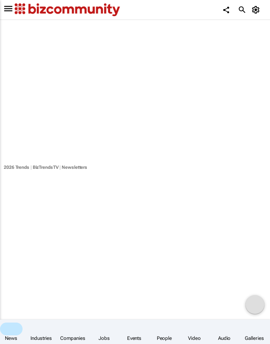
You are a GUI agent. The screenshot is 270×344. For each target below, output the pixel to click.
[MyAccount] (257, 9)
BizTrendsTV (46, 167)
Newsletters (74, 167)
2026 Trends (16, 167)
